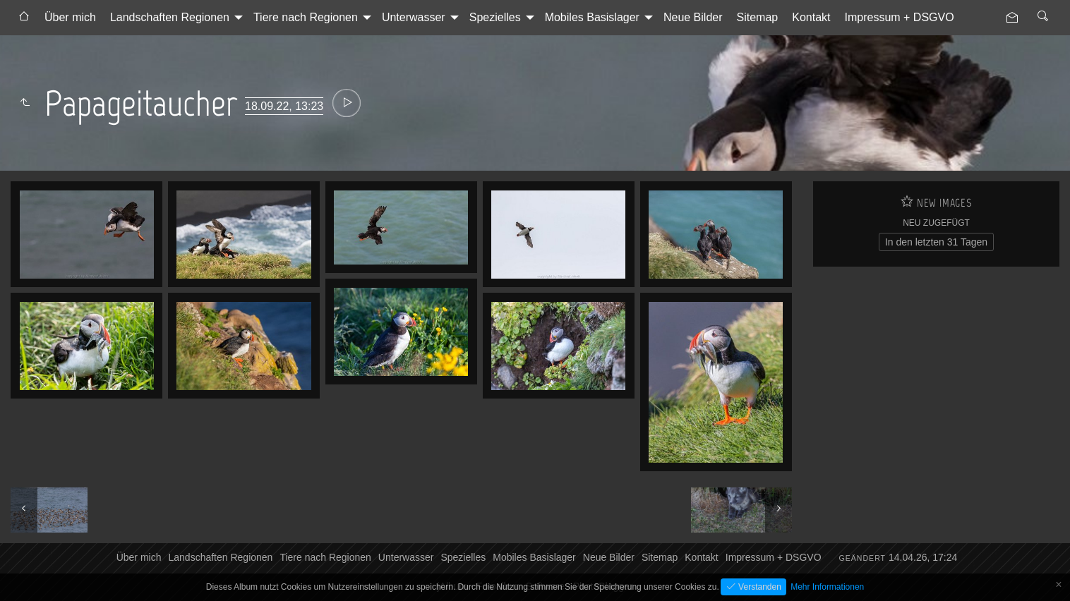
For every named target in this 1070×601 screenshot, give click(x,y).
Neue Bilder (693, 17)
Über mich (70, 17)
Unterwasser (413, 17)
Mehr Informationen (827, 587)
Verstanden (758, 587)
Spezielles (495, 17)
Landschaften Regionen (169, 17)
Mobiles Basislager (592, 17)
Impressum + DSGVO (899, 17)
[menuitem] (24, 17)
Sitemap (758, 17)
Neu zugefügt (936, 223)
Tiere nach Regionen (305, 17)
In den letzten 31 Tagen (936, 242)
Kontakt (811, 17)
